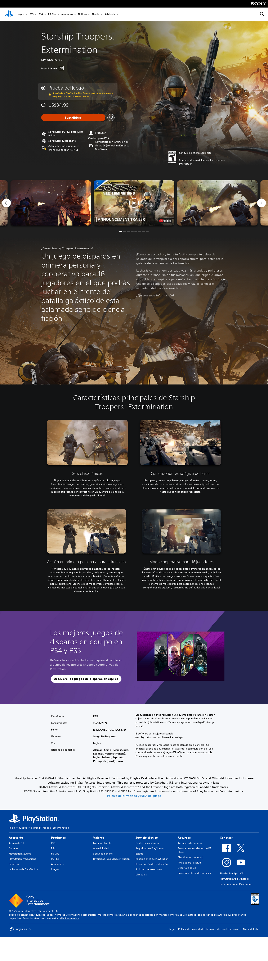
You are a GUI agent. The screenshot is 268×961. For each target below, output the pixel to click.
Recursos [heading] (184, 837)
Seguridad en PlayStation (149, 848)
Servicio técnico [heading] (146, 837)
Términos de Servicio (190, 843)
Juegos (20, 14)
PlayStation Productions (22, 859)
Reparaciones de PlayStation (151, 859)
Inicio (12, 827)
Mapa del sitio (251, 929)
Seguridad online (103, 853)
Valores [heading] (98, 837)
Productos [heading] (58, 837)
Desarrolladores (187, 868)
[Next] (261, 203)
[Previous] (6, 203)
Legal (172, 929)
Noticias (82, 14)
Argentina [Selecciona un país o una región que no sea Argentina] (20, 929)
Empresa (14, 864)
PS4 (41, 14)
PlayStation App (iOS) (232, 873)
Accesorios (67, 14)
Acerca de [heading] (16, 837)
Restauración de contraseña (151, 864)
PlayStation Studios (20, 853)
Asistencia (109, 14)
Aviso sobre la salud (189, 862)
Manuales (141, 874)
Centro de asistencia (147, 843)
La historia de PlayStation (23, 869)
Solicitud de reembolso (148, 869)
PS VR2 (55, 853)
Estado (139, 853)
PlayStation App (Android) (234, 878)
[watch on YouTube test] (165, 220)
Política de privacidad (190, 929)
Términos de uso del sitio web (223, 929)
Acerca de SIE (16, 843)
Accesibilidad (100, 848)
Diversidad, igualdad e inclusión (111, 859)
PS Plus (52, 14)
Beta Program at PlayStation (236, 884)
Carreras (13, 848)
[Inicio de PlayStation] (9, 14)
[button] (134, 203)
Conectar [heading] (226, 837)
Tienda (95, 14)
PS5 (32, 14)
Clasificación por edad (190, 857)
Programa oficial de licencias (194, 873)
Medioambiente (102, 843)
